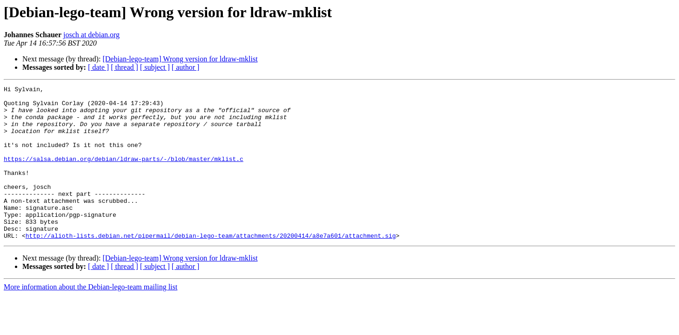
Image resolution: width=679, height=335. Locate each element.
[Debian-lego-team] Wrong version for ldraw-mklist (179, 59)
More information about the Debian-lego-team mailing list (90, 318)
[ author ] (186, 67)
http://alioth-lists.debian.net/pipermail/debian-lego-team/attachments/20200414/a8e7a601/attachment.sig (211, 266)
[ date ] (98, 67)
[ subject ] (155, 67)
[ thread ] (124, 67)
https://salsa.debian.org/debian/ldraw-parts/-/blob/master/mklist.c (123, 174)
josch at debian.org (91, 35)
